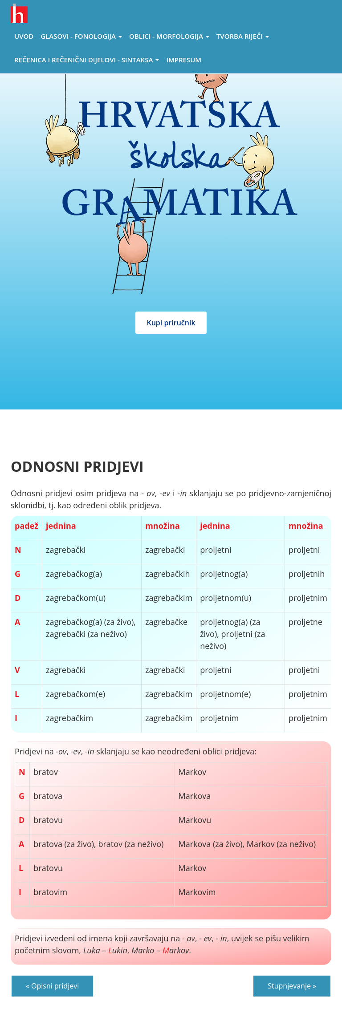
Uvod (23, 36)
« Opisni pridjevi (52, 986)
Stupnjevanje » (292, 986)
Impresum (183, 59)
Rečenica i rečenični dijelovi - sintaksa (86, 59)
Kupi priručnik (171, 323)
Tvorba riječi (242, 36)
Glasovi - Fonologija (81, 36)
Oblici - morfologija (169, 36)
